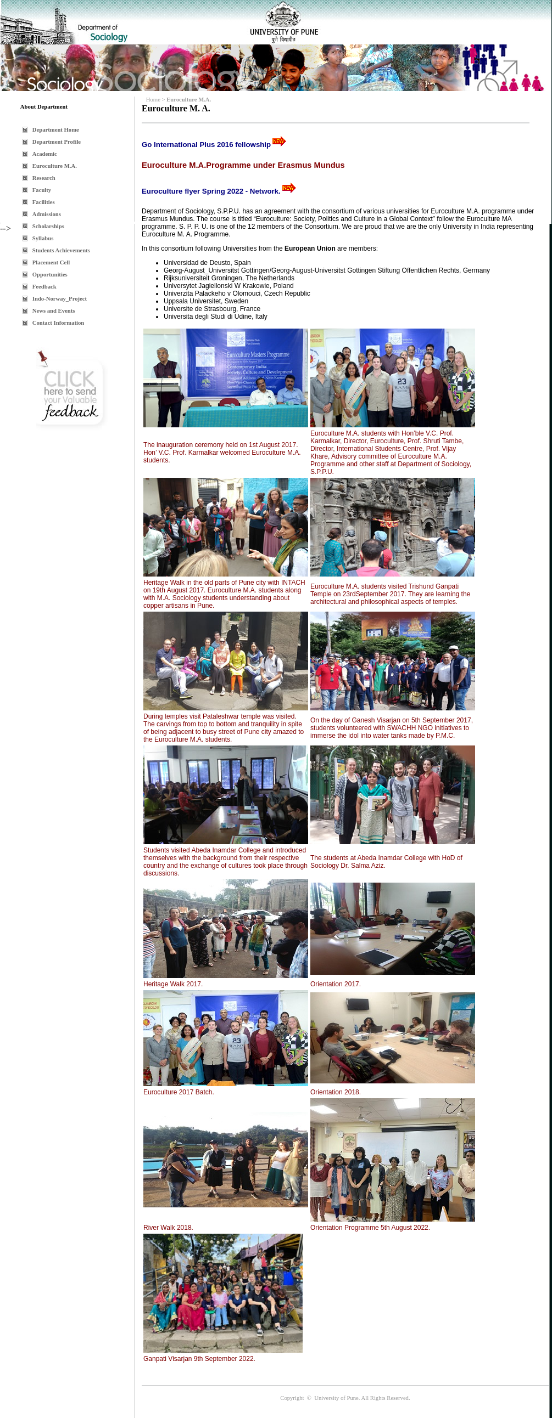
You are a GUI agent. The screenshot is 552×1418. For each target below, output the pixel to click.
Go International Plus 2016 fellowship (206, 144)
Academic (44, 154)
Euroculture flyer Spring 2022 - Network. (211, 191)
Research (43, 178)
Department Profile (56, 142)
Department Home (55, 130)
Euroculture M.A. (54, 166)
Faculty (41, 190)
